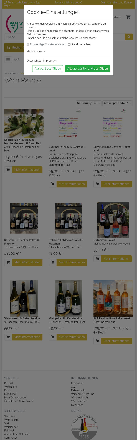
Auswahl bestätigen (48, 68)
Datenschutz (34, 60)
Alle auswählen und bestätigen (87, 68)
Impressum (49, 60)
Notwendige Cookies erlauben (47, 44)
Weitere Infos (36, 51)
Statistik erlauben (81, 44)
